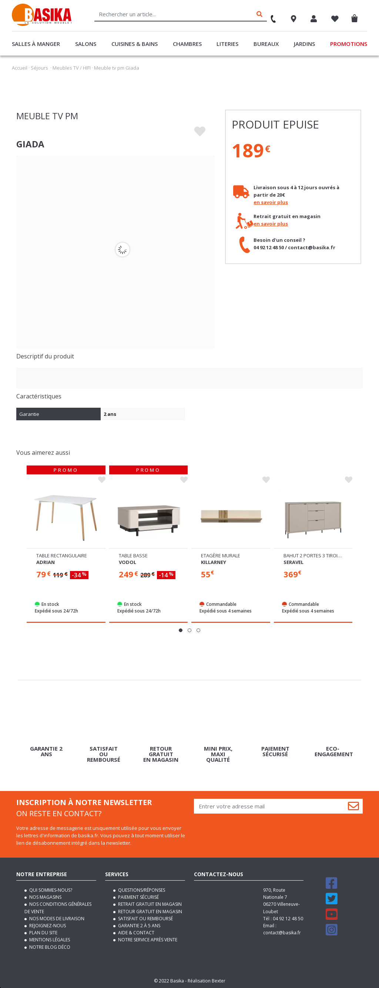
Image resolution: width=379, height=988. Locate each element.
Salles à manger (36, 43)
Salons (85, 43)
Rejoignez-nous (47, 925)
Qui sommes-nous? (50, 890)
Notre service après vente (147, 940)
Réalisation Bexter (206, 980)
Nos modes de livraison (56, 918)
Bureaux (266, 43)
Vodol (127, 562)
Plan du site (42, 932)
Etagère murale (220, 555)
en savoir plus (271, 202)
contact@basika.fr (282, 932)
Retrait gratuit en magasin (149, 904)
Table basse (133, 555)
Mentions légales (49, 940)
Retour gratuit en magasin (149, 911)
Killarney (213, 561)
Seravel (293, 561)
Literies (227, 43)
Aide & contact (135, 932)
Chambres (187, 43)
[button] (180, 630)
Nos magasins (44, 897)
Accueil (19, 67)
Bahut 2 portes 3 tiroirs (313, 555)
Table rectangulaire (61, 555)
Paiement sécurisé (138, 897)
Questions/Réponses (141, 890)
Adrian (45, 562)
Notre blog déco (49, 947)
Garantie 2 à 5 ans (138, 925)
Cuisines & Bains (134, 43)
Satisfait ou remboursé (145, 918)
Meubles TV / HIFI (72, 67)
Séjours (39, 67)
